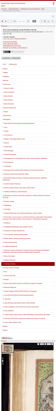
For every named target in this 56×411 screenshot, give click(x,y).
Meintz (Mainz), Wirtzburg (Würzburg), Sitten (17, 238)
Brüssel (6, 143)
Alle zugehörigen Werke (11, 44)
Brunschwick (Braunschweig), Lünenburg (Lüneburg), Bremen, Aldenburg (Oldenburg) (25, 179)
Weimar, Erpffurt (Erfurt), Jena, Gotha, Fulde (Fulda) (18, 188)
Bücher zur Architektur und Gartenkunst (15, 48)
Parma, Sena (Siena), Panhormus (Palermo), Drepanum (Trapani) (22, 283)
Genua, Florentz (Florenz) (11, 268)
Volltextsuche (13, 64)
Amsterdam (7, 166)
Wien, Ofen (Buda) (9, 256)
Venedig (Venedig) (9, 264)
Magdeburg (7, 205)
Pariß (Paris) (7, 115)
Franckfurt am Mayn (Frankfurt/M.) (14, 231)
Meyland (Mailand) (9, 260)
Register (5, 326)
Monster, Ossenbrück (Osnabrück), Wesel (16, 174)
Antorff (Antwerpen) (9, 154)
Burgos (5, 111)
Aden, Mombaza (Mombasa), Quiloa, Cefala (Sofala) (19, 303)
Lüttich (6, 131)
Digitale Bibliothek (14, 9)
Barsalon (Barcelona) (9, 108)
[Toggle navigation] (53, 16)
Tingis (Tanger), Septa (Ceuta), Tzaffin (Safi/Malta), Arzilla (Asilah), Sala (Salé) (26, 314)
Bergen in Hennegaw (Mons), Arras (14, 139)
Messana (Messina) (9, 287)
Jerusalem (7, 299)
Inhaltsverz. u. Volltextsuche (11, 58)
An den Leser (6, 84)
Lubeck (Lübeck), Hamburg (11, 184)
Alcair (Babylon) (8, 311)
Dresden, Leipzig (8, 201)
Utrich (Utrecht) (8, 162)
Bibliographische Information (12, 46)
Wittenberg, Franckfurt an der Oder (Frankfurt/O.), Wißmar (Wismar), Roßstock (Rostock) (26, 196)
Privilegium (6, 76)
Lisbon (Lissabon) (8, 92)
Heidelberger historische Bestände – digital (32, 9)
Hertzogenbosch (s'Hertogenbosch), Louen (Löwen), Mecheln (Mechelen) (25, 158)
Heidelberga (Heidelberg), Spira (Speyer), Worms (18, 227)
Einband (5, 69)
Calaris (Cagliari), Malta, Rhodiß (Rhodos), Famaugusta (20, 291)
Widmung (5, 80)
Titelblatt (5, 72)
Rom (5, 272)
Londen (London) (8, 88)
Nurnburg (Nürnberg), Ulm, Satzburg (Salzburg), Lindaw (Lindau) (22, 213)
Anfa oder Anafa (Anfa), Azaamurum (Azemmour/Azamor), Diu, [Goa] (24, 318)
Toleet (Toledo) (8, 100)
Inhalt (4, 64)
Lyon (5, 127)
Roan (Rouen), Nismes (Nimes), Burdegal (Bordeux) (18, 123)
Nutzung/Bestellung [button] (17, 51)
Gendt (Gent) (7, 147)
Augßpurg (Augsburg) (10, 246)
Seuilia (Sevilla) (8, 96)
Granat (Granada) (8, 104)
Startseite (4, 9)
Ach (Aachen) (7, 135)
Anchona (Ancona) (9, 275)
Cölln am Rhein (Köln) (10, 242)
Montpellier (6, 119)
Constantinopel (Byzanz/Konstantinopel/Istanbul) (18, 295)
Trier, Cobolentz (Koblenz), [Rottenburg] (15, 234)
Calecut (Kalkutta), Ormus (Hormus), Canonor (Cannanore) (21, 307)
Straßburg (6, 223)
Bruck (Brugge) (8, 150)
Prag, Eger (6, 209)
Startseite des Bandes (10, 42)
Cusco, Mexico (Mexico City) (12, 322)
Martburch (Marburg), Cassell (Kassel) (15, 191)
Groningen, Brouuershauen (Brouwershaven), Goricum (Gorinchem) (23, 170)
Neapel (6, 279)
